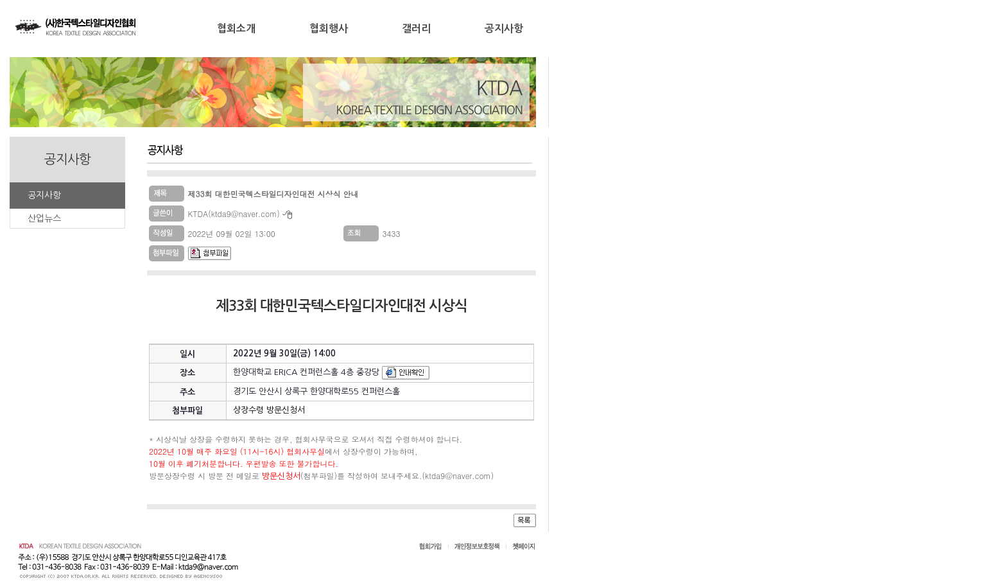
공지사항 (504, 28)
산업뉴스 (44, 218)
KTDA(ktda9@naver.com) (234, 213)
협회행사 (328, 28)
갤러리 (416, 28)
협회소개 (236, 28)
